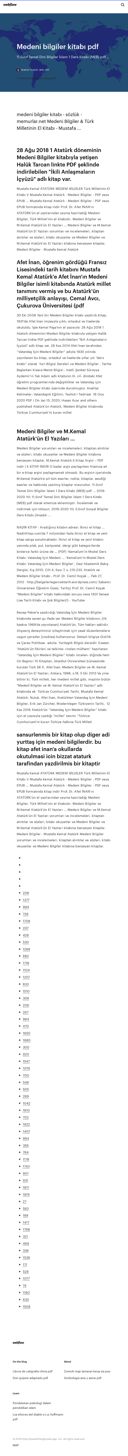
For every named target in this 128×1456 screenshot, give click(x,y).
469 (26, 1243)
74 (24, 1285)
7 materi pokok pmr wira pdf (36, 78)
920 (26, 1054)
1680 (27, 1040)
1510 (26, 991)
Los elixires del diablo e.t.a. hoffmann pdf (38, 1416)
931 (25, 1180)
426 (26, 934)
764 (26, 1152)
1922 (26, 1124)
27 (24, 1201)
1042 (26, 1103)
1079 (26, 1068)
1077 (26, 1278)
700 (26, 1075)
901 (25, 1173)
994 (26, 906)
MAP (16, 1445)
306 (26, 998)
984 (26, 1138)
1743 (26, 1166)
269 (26, 1096)
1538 (26, 1257)
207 (25, 927)
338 (26, 1250)
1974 (26, 1194)
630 (26, 1299)
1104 (26, 969)
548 (26, 1082)
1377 (26, 899)
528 (26, 1271)
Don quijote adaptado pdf (30, 1378)
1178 (26, 1159)
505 (26, 1089)
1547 (26, 1061)
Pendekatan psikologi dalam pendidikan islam (32, 1405)
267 (25, 1012)
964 (26, 1018)
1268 (26, 949)
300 (26, 1047)
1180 (26, 1292)
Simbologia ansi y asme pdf (82, 1378)
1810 (26, 1110)
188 (25, 1215)
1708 (26, 920)
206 (26, 1005)
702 (26, 1117)
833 (26, 983)
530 (26, 942)
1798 (26, 1229)
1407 (26, 1131)
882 (26, 955)
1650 (26, 1033)
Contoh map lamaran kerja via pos (87, 1371)
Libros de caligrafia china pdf (32, 1371)
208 (26, 892)
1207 (26, 976)
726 (25, 913)
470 (26, 1025)
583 (26, 1208)
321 (25, 1236)
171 (25, 1264)
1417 (26, 1222)
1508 (26, 1306)
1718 (26, 962)
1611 (26, 1187)
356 (26, 1145)
